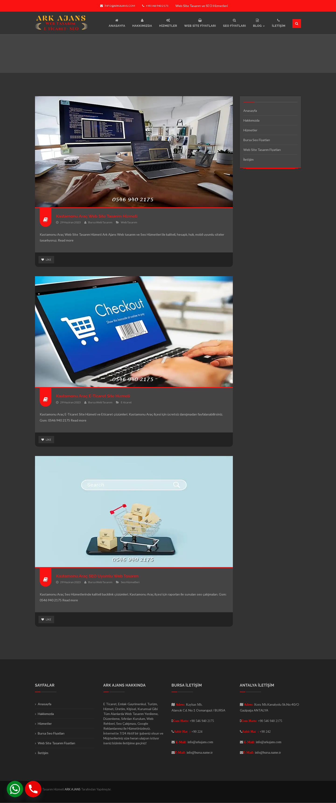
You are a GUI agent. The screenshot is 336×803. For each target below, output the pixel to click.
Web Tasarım (129, 222)
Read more (66, 240)
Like (46, 259)
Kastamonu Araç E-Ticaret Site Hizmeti (94, 396)
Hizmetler (250, 130)
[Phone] (33, 789)
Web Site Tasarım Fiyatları (262, 150)
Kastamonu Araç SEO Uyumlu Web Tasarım (98, 576)
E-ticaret (126, 402)
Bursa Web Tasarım (100, 222)
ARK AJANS (73, 789)
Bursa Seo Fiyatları (256, 140)
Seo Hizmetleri (130, 582)
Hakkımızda (251, 120)
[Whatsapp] (15, 789)
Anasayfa (250, 110)
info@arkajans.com (117, 5)
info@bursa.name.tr (200, 752)
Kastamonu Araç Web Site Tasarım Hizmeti (98, 216)
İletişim (248, 159)
